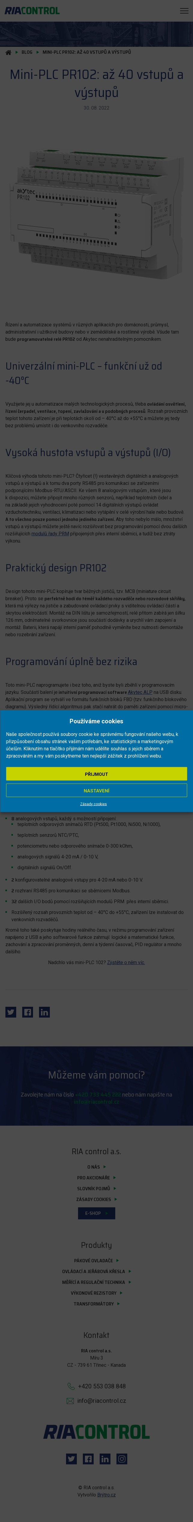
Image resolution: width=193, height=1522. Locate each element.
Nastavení (96, 790)
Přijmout (96, 774)
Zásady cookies (93, 804)
